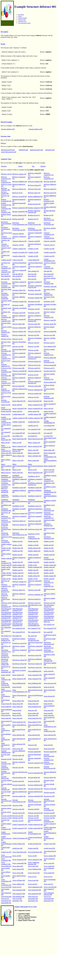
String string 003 (17, 718)
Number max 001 (49, 551)
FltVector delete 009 (50, 357)
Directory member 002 (5, 335)
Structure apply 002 (18, 755)
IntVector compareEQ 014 (6, 378)
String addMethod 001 (34, 671)
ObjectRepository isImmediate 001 (17, 624)
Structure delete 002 (50, 777)
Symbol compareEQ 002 (19, 824)
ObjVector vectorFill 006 (19, 606)
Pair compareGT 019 (34, 628)
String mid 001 (16, 710)
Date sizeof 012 (48, 276)
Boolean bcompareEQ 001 (6, 200)
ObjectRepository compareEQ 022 (33, 609)
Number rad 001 (6, 567)
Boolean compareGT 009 (35, 208)
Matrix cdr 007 (5, 442)
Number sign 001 (33, 570)
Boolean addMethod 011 (35, 196)
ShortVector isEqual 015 (19, 660)
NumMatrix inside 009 (35, 487)
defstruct (3, 143)
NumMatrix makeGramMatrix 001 (6, 501)
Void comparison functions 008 (49, 893)
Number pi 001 (32, 565)
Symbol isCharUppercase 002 (49, 838)
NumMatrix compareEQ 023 (6, 480)
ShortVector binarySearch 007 (49, 643)
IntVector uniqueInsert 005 (49, 397)
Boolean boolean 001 (34, 204)
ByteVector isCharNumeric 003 (5, 229)
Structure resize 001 (18, 809)
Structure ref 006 (17, 805)
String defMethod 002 (34, 683)
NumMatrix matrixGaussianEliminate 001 (20, 501)
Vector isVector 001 (34, 873)
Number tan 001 (6, 579)
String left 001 (48, 704)
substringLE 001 (33, 900)
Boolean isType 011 (34, 215)
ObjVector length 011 (34, 599)
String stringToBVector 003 (50, 725)
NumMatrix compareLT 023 (5, 483)
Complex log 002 (33, 252)
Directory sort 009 (33, 346)
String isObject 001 (18, 701)
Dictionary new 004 (34, 301)
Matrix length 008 (33, 460)
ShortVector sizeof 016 (35, 667)
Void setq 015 (5, 898)
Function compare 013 (34, 371)
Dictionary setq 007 (34, 309)
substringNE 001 (6, 903)
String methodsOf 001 (34, 706)
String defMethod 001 (19, 683)
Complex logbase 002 (18, 256)
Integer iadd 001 (17, 405)
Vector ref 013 (32, 876)
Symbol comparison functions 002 (50, 828)
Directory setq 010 (33, 343)
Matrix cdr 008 (16, 442)
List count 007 (48, 433)
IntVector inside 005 (18, 386)
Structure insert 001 (18, 781)
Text (33, 166)
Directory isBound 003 (19, 328)
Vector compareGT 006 (35, 859)
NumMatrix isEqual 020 (4, 491)
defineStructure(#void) (8, 150)
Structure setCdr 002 (18, 813)
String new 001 (32, 710)
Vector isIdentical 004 (34, 869)
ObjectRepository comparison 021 (17, 620)
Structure (4, 166)
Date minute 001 (49, 274)
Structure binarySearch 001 (49, 755)
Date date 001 (48, 271)
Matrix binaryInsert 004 (6, 438)
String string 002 (6, 718)
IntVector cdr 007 (33, 375)
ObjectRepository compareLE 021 (49, 613)
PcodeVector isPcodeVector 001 (33, 639)
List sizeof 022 (48, 436)
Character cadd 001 (18, 233)
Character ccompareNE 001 (49, 237)
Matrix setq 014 (5, 472)
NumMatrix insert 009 (19, 487)
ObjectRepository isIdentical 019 (6, 624)
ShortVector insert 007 (34, 655)
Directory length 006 (50, 331)
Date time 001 (5, 279)
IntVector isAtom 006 (34, 386)
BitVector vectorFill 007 (19, 196)
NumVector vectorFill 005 (5, 541)
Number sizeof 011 (18, 573)
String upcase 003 (49, 749)
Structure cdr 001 (6, 759)
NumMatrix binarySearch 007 (17, 476)
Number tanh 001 (17, 579)
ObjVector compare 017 (19, 581)
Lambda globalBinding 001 (49, 421)
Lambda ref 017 (17, 425)
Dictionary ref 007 (49, 301)
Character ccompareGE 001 (49, 233)
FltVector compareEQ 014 (6, 354)
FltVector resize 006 (18, 368)
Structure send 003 (33, 809)
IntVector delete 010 (50, 382)
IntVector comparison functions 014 (34, 382)
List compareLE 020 (50, 429)
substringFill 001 (49, 898)
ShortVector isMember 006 (48, 660)
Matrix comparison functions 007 (18, 450)
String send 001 (17, 715)
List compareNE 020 (18, 433)
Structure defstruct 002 (35, 129)
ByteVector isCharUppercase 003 (18, 229)
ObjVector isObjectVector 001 (5, 599)
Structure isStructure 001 (35, 789)
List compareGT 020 (34, 429)
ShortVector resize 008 (19, 667)
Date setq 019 (32, 276)
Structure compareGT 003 (6, 763)
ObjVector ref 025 (6, 603)
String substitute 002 (18, 735)
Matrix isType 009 (17, 460)
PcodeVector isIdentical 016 (5, 639)
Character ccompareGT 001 (6, 237)
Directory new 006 (49, 335)
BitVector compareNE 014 (48, 177)
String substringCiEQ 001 (5, 739)
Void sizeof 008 (17, 898)
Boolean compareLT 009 (5, 211)
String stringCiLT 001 (34, 722)
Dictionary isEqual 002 (35, 294)
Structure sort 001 (6, 818)
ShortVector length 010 (35, 664)
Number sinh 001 (6, 573)
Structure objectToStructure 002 (19, 800)
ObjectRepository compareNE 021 (49, 617)
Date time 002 (16, 279)
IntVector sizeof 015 (18, 397)
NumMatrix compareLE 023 (48, 480)
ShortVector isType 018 (19, 664)
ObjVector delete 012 (18, 590)
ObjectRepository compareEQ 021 (17, 609)
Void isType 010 (33, 896)
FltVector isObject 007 (19, 365)
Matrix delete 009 (49, 450)
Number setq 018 (17, 570)
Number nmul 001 (49, 562)
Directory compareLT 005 (5, 320)
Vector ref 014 (48, 876)
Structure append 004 (34, 751)
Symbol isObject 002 (18, 844)
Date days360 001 (17, 274)
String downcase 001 (50, 683)
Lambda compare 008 (34, 414)
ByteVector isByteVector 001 (49, 219)
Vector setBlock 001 (18, 884)
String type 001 (5, 749)
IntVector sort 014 (33, 397)
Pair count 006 (48, 632)
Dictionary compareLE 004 (48, 282)
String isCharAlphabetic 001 (6, 690)
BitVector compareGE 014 (48, 174)
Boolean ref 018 (48, 215)
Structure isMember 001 (5, 788)
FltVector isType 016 (34, 365)
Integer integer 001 (33, 411)
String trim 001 (48, 745)
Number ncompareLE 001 (49, 558)
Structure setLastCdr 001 (35, 813)
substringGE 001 (6, 900)
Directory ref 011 (6, 339)
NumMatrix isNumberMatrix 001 (50, 491)
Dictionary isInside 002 (4, 297)
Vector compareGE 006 (19, 859)
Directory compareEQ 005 (6, 316)
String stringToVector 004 (49, 730)
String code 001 (5, 675)
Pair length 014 (16, 636)
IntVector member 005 (34, 393)
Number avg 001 (49, 541)
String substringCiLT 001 (5, 744)
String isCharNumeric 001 (5, 696)
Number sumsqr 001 (50, 576)
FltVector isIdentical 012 (5, 365)
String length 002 (17, 706)
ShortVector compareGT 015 (6, 650)
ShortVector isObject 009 (5, 663)
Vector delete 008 (17, 866)
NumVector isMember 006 (48, 524)
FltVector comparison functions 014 (34, 357)
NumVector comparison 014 (6, 521)
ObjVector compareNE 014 (48, 585)
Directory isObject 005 (19, 331)
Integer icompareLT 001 (19, 408)
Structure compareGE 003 (48, 759)
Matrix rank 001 (6, 469)
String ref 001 (5, 713)
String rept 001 (48, 713)
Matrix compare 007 (34, 442)
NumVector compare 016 (19, 513)
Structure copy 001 (18, 767)
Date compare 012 (33, 271)
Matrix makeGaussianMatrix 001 (50, 460)
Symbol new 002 (17, 848)
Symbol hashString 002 (19, 833)
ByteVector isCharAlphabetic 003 (6, 223)
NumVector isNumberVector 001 (6, 529)
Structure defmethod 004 (35, 773)
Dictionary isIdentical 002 (48, 294)
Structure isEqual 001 (18, 785)
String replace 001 (33, 713)
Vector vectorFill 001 (50, 887)
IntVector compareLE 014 (48, 378)
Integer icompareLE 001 (6, 408)
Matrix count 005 (33, 450)
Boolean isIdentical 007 (19, 215)
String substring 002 (50, 735)
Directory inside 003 (50, 324)
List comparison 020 (34, 433)
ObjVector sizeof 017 (34, 603)
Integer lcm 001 (5, 414)
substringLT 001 (48, 900)
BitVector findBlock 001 (19, 181)
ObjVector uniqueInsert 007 (6, 605)
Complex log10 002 (50, 252)
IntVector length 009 (18, 393)
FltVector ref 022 (6, 368)
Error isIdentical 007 (50, 346)
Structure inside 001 (34, 781)
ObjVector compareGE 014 (48, 581)
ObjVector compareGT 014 (6, 585)
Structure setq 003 (49, 813)
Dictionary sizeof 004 (18, 313)
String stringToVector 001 (5, 730)
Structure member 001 (19, 796)
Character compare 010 (5, 245)
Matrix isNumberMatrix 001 (50, 456)
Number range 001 (49, 567)
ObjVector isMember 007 (35, 594)
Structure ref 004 (6, 805)
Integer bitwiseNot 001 (35, 401)
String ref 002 (16, 713)
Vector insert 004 (33, 866)
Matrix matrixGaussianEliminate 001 (20, 465)
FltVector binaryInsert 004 (6, 350)
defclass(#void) (50, 150)
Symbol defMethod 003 (5, 833)
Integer (20, 166)
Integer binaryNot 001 (19, 401)
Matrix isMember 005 (34, 456)
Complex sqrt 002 (49, 256)
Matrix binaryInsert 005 (19, 439)
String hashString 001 (34, 687)
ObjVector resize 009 (18, 603)
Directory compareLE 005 (48, 316)
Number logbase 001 (34, 551)
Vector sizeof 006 (6, 887)
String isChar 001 (49, 687)
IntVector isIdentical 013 (5, 389)
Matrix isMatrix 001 (18, 456)
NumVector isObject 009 (19, 529)
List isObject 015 (17, 436)
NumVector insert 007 (34, 521)
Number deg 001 (49, 545)
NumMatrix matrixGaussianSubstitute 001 (35, 501)
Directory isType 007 (34, 331)
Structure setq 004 (6, 816)
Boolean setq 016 (6, 219)
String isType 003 (33, 704)
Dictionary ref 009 (17, 305)
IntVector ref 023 (49, 393)
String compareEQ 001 (35, 675)
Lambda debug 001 (34, 422)
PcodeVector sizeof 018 (19, 643)
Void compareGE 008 (34, 890)
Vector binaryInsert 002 (19, 852)
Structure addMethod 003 (5, 751)
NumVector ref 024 (34, 534)
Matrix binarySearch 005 (35, 439)
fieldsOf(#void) (23, 150)
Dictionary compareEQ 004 (6, 282)
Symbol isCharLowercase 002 (6, 838)
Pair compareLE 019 (50, 628)
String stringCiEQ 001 (34, 718)
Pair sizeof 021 (32, 636)
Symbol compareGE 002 (35, 824)
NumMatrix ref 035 (18, 506)
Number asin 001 (17, 541)
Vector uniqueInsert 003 (35, 887)
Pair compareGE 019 (18, 628)
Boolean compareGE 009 (19, 208)
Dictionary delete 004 (18, 290)
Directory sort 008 (17, 346)
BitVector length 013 (50, 189)
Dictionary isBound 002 (5, 294)
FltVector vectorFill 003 (19, 371)
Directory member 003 (19, 335)
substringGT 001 (17, 900)
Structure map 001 (49, 792)
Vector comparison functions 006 (33, 863)
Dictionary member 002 (19, 301)
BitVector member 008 (5, 192)
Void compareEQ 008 (18, 890)
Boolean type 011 (33, 219)
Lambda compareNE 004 (6, 421)
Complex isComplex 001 (19, 252)
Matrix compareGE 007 (6, 446)
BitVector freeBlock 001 (35, 181)
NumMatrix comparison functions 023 (35, 483)
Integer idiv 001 (48, 408)
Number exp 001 (6, 548)
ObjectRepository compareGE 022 (6, 613)
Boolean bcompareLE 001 (49, 200)
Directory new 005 (33, 335)
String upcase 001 (17, 749)
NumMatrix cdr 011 (34, 476)
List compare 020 (49, 425)
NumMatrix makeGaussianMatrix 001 (50, 495)
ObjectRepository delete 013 (49, 620)
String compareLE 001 (19, 679)
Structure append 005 (50, 751)
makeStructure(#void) (36, 150)
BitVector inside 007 (50, 181)
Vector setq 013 (48, 884)
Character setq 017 (49, 245)
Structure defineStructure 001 (50, 767)
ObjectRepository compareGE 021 (49, 609)
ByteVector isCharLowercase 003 (34, 223)
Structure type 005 (17, 821)
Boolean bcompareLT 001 (6, 204)
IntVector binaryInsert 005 (6, 374)
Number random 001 (18, 567)
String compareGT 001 (6, 678)
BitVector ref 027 (17, 193)
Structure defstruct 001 (8, 129)
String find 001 (5, 687)
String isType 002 (17, 704)
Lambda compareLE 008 (35, 418)
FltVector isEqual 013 (34, 361)
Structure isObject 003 (19, 789)
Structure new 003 (49, 796)
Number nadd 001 (6, 558)
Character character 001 (19, 241)
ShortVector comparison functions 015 (5, 655)
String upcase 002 (33, 749)
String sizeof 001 (33, 715)
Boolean (43, 166)
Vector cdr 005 (16, 856)
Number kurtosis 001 (34, 548)
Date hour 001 (32, 274)
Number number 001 (18, 565)
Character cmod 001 (34, 241)
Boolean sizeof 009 (18, 219)
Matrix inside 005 (17, 453)
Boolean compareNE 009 (19, 211)
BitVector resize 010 (34, 193)
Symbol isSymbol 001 (34, 844)
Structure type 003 (49, 818)
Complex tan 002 (6, 260)
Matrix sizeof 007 (17, 472)
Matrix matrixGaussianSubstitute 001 (35, 465)
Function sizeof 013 (50, 371)
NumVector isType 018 (35, 529)
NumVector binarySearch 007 (49, 509)
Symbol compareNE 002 (35, 828)
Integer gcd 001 (5, 405)
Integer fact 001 (48, 401)
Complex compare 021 (19, 248)
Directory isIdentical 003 (5, 331)
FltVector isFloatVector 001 (49, 361)
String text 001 (32, 745)
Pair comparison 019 (34, 632)
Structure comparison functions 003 (5, 767)
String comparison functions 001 (5, 683)
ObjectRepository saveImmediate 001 (34, 624)
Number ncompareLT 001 (6, 562)
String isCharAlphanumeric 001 (19, 690)
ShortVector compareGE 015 (48, 647)
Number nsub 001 (6, 565)
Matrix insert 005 (6, 453)
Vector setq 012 (32, 884)
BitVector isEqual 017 (34, 185)
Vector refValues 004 (18, 880)
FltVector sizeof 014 (34, 368)
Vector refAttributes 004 (6, 880)
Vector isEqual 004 (18, 869)
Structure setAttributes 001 (49, 809)
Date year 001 (32, 279)
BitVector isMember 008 (5, 189)
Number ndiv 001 (17, 562)
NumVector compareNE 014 (48, 517)
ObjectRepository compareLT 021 (17, 617)
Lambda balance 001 (18, 414)
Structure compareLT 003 (35, 763)
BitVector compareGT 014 (6, 177)
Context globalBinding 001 (49, 260)
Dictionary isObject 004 (35, 298)
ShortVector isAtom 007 (4, 660)
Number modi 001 (49, 554)
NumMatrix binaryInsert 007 (6, 476)
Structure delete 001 (34, 777)
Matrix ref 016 (32, 469)
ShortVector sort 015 (50, 667)
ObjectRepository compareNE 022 (6, 620)
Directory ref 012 (17, 339)
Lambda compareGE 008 (6, 418)
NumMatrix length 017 (35, 496)
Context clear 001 (17, 260)
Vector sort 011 (16, 887)
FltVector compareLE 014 (48, 354)
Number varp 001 (49, 579)
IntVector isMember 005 (35, 390)
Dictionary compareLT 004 (5, 286)
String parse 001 (49, 710)
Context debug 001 (33, 260)
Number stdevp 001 (34, 576)
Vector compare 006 (50, 856)
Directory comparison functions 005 (34, 320)
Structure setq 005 (17, 816)
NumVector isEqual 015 (19, 524)
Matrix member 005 (50, 466)
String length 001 (6, 706)
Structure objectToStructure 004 (49, 800)
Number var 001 (33, 579)
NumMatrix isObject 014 (5, 496)
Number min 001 (17, 554)
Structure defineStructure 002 (5, 772)
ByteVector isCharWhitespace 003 (34, 229)
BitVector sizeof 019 (50, 193)
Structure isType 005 (50, 789)
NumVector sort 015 (18, 537)
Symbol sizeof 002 (49, 848)
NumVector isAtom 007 (4, 524)
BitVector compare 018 (19, 174)
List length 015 (32, 436)
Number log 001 (49, 548)
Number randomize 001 (35, 567)
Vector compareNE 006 (19, 863)
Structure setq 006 (33, 816)
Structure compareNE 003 (48, 763)
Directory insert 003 (34, 324)
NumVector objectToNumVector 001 (19, 534)
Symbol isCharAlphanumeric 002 (50, 832)
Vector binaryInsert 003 (35, 852)
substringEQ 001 (33, 898)
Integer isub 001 (48, 411)
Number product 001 (50, 565)
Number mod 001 (33, 554)
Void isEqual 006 (6, 896)
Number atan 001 (33, 541)
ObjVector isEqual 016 (4, 594)
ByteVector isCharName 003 (49, 223)
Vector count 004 (49, 863)
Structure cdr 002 (17, 759)
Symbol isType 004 (49, 844)
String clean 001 (49, 671)
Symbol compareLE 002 (6, 828)
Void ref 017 (47, 896)
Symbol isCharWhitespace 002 (6, 843)
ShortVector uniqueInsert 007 (6, 671)
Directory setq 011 (49, 343)
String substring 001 (34, 735)
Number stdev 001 (17, 576)
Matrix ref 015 (16, 469)
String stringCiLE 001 (19, 722)
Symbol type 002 (6, 852)
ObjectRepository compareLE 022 (6, 617)
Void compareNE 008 (34, 893)
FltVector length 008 (50, 365)
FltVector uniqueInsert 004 (6, 371)
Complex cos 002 (33, 248)
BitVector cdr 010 (6, 174)
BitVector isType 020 (34, 189)
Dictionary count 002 (50, 286)
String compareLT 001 (34, 679)
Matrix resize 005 (49, 469)
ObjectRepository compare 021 (49, 605)
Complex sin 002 (33, 256)
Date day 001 (5, 274)
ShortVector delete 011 (19, 655)
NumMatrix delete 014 (4, 487)
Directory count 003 (50, 320)
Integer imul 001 (17, 411)
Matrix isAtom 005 (33, 453)
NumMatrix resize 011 (34, 506)
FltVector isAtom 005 (18, 361)
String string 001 (49, 715)
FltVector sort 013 (49, 368)
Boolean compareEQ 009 (6, 207)
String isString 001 (33, 701)
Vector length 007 (49, 873)
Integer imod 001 (6, 411)
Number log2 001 (17, 551)
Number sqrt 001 (49, 573)
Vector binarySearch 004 (6, 855)
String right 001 (5, 715)
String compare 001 (18, 675)
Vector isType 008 (17, 873)
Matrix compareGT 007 (19, 446)
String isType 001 (6, 704)
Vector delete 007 (6, 866)
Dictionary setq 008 (50, 309)
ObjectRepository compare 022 (6, 609)
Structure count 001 (34, 767)
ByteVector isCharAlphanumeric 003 (19, 223)
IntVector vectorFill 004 (5, 401)
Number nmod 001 (33, 562)
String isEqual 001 (49, 696)
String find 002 (16, 687)
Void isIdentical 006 (18, 896)
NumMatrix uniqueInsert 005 (6, 509)
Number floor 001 (17, 548)
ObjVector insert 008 (34, 590)
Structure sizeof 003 (50, 816)
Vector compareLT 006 (5, 863)
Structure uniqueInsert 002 (49, 820)
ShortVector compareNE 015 (48, 650)
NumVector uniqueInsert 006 (49, 537)
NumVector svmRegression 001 (34, 537)
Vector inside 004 (49, 866)
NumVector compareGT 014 (6, 517)
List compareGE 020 (18, 429)
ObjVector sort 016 (49, 603)
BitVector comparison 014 (6, 181)
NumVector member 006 (5, 534)
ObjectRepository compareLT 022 (33, 617)
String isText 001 (49, 701)
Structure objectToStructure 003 (34, 800)
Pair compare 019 (49, 624)
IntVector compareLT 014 (5, 382)
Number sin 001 (48, 570)
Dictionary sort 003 (34, 313)
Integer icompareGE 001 (35, 405)
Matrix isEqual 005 (49, 453)
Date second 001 (17, 276)
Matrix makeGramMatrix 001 (6, 465)
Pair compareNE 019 (18, 632)
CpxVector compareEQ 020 (6, 267)
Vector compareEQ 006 (6, 859)
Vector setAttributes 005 (6, 884)
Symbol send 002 (33, 848)
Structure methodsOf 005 (35, 796)
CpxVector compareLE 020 (48, 267)
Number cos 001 (17, 545)
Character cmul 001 (50, 241)
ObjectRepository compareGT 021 (17, 613)
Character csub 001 (18, 245)
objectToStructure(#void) (8, 152)
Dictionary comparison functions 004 (35, 286)
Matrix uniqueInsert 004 (35, 472)
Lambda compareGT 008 (19, 418)
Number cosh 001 (33, 545)
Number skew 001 (33, 573)
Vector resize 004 (33, 880)
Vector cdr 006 (32, 856)
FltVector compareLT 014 (5, 357)
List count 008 (5, 436)
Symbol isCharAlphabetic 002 (34, 833)
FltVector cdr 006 (33, 350)
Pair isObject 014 (6, 636)
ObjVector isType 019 (18, 599)
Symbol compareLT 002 (19, 828)
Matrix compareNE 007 (6, 450)
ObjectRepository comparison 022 (33, 620)
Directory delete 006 (18, 324)
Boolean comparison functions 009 (34, 211)
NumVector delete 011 (19, 521)
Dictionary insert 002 (34, 290)
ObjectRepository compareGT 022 (33, 613)
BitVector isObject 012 (19, 189)
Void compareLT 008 (18, 893)
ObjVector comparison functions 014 (5, 590)
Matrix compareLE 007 (35, 446)
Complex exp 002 (49, 248)
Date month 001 (6, 276)
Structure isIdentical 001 (35, 785)
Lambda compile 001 (18, 422)
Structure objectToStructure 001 (6, 800)
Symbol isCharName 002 (19, 838)
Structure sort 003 (33, 818)
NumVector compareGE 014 (48, 513)
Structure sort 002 (17, 818)
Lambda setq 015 (33, 425)
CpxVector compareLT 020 (5, 271)
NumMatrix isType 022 (19, 496)
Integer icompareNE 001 (35, 408)
